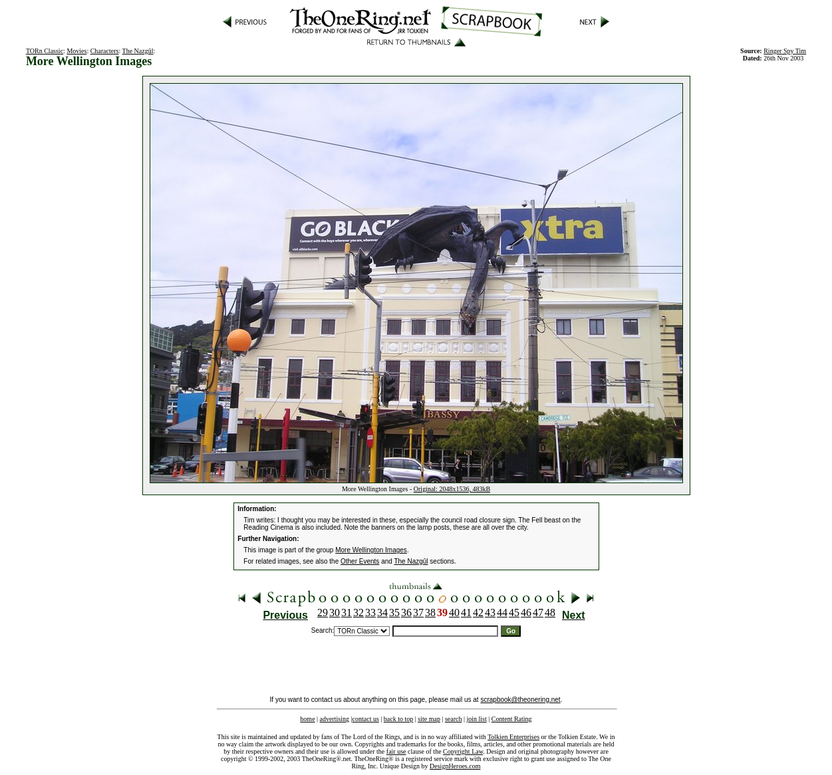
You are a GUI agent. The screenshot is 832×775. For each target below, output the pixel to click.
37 (418, 612)
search (453, 718)
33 (370, 612)
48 (550, 612)
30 (334, 612)
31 (346, 612)
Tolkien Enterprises (513, 736)
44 (502, 612)
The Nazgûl (138, 51)
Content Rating (511, 718)
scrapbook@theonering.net (520, 699)
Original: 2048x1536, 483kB (452, 489)
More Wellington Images (371, 550)
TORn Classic (44, 51)
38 (430, 612)
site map (429, 718)
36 (406, 612)
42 (478, 612)
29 (322, 612)
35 (394, 612)
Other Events (360, 561)
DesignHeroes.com (455, 766)
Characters (104, 51)
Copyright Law (463, 751)
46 (526, 612)
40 (454, 612)
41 (466, 612)
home (307, 718)
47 (538, 612)
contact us (365, 718)
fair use (396, 751)
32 (358, 612)
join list (476, 718)
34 (382, 612)
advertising (334, 718)
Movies (76, 51)
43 (490, 612)
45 (514, 612)
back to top (398, 718)
